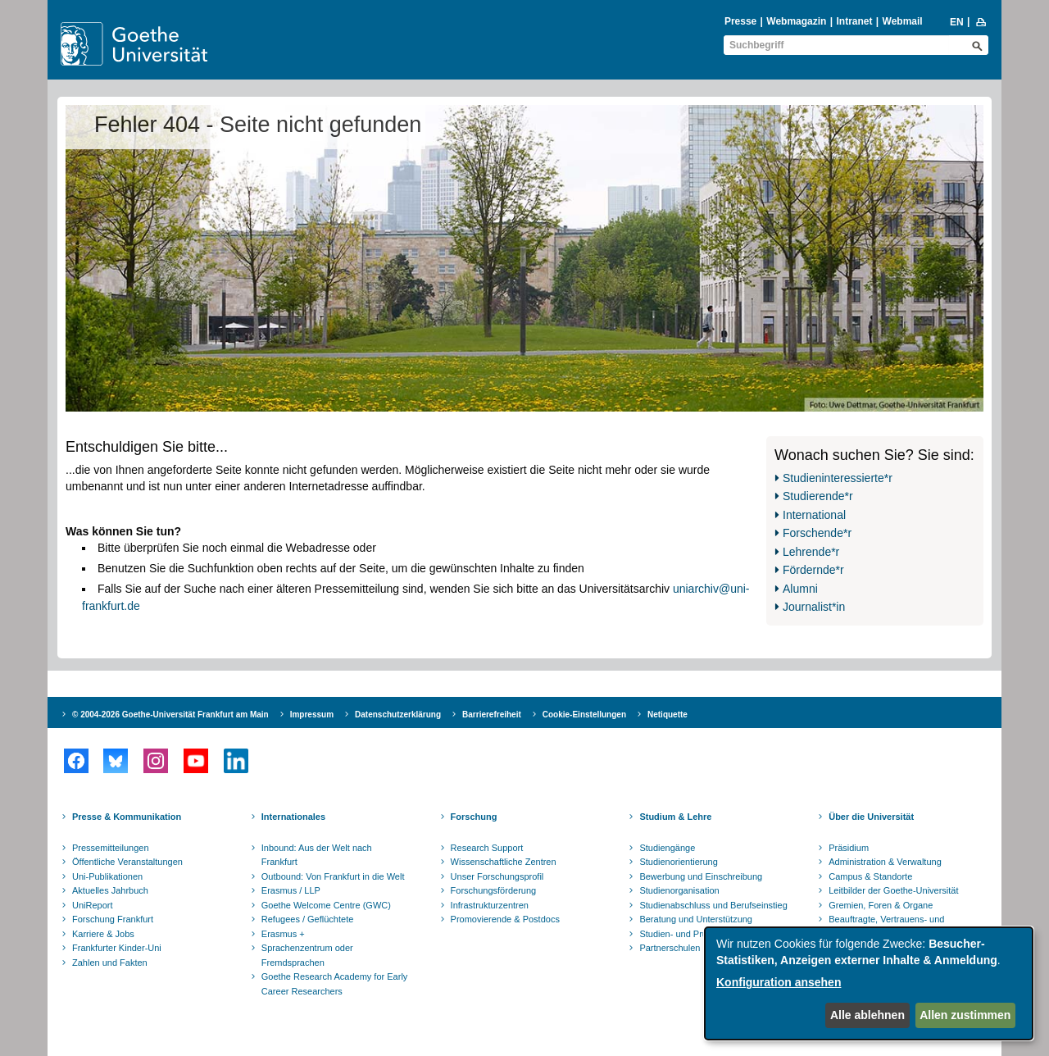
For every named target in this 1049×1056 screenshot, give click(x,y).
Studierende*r (818, 496)
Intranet (854, 21)
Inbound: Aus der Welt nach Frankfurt (316, 855)
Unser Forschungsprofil (497, 876)
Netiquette (667, 714)
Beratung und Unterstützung (695, 919)
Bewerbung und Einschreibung (700, 876)
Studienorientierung (678, 862)
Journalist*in (814, 606)
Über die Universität (871, 817)
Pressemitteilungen (110, 848)
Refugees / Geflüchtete (307, 919)
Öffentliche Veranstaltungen (127, 862)
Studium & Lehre (675, 817)
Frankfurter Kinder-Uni (116, 948)
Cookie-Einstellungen (584, 714)
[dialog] (869, 983)
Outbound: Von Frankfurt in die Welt (333, 876)
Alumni (800, 588)
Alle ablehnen (867, 1015)
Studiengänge (667, 848)
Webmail (903, 21)
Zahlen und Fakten (110, 962)
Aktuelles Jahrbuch (110, 890)
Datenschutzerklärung (398, 714)
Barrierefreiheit (491, 714)
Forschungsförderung (494, 890)
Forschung (474, 817)
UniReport (92, 905)
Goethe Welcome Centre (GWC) (326, 905)
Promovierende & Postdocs (505, 919)
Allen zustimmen (965, 1015)
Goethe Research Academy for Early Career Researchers (334, 984)
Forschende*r (817, 532)
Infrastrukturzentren (490, 905)
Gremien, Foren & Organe (881, 905)
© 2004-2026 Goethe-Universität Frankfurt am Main (170, 714)
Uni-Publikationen (107, 876)
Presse (740, 21)
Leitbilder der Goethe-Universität (893, 890)
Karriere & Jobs (103, 934)
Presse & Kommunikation (126, 817)
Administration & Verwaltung (885, 862)
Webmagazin (796, 21)
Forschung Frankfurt (112, 919)
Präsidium (849, 848)
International (814, 514)
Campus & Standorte (870, 876)
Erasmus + (283, 934)
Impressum (312, 714)
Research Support (487, 848)
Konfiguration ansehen (778, 982)
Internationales (293, 817)
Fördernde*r (813, 569)
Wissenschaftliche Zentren (503, 862)
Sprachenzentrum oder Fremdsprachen (307, 955)
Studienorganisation (679, 890)
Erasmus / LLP (290, 890)
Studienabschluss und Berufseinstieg (713, 905)
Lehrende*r (811, 551)
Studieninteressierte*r (837, 478)
